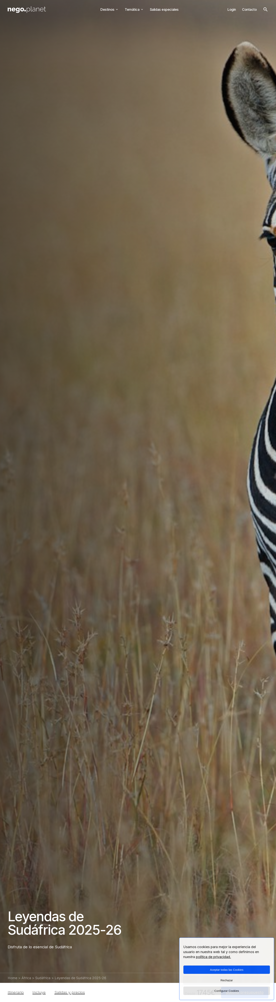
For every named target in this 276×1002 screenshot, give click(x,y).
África (26, 978)
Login (232, 9)
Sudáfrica (42, 978)
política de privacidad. (213, 957)
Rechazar (226, 980)
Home (12, 978)
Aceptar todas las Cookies (226, 969)
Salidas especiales (164, 9)
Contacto (249, 9)
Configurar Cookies (226, 990)
